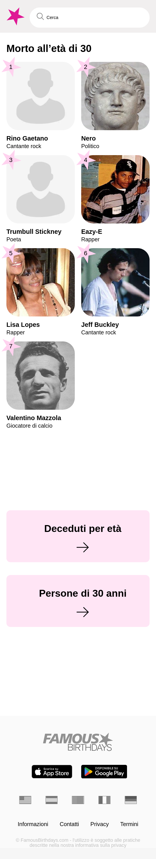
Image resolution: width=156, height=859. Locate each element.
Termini (129, 824)
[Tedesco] (131, 800)
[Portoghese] (78, 800)
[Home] (78, 741)
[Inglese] (25, 800)
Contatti (69, 824)
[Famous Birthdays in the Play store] (104, 771)
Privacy (100, 824)
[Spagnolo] (52, 800)
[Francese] (104, 800)
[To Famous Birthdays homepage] (14, 16)
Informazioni (33, 824)
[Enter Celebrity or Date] (90, 17)
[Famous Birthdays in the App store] (52, 771)
